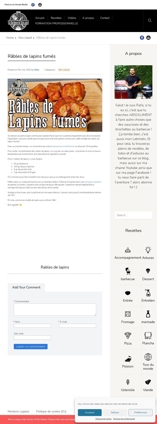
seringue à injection (92, 182)
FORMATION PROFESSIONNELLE (56, 23)
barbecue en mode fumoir (63, 146)
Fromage (127, 322)
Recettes (56, 18)
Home (10, 38)
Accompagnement (128, 258)
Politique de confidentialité (124, 419)
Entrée (128, 300)
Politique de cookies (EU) (51, 411)
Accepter (90, 412)
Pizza (128, 343)
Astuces (148, 258)
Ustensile (128, 390)
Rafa (36, 69)
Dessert (148, 279)
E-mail (63, 322)
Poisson (127, 366)
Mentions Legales (18, 411)
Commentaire (21, 301)
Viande (148, 390)
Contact (104, 18)
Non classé (25, 38)
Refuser (115, 412)
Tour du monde (148, 367)
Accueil (39, 18)
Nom (17, 322)
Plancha (148, 343)
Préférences (140, 412)
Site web (18, 333)
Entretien (148, 300)
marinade (148, 322)
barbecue (128, 279)
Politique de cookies (104, 419)
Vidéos (72, 18)
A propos (88, 18)
